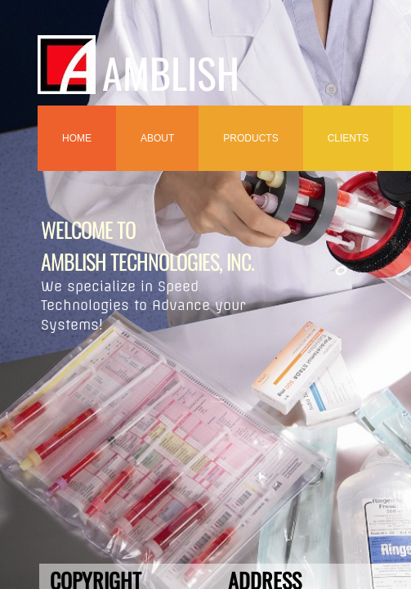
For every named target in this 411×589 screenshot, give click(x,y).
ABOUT (157, 138)
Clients (348, 138)
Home (77, 138)
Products (250, 138)
